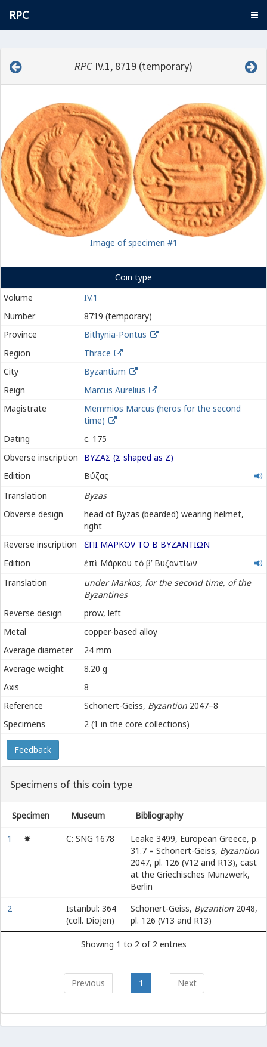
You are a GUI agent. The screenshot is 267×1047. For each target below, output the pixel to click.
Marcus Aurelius (114, 390)
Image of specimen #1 (134, 242)
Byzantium (105, 371)
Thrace (97, 353)
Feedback (32, 749)
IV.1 (91, 297)
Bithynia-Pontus (115, 334)
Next (187, 983)
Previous (88, 983)
